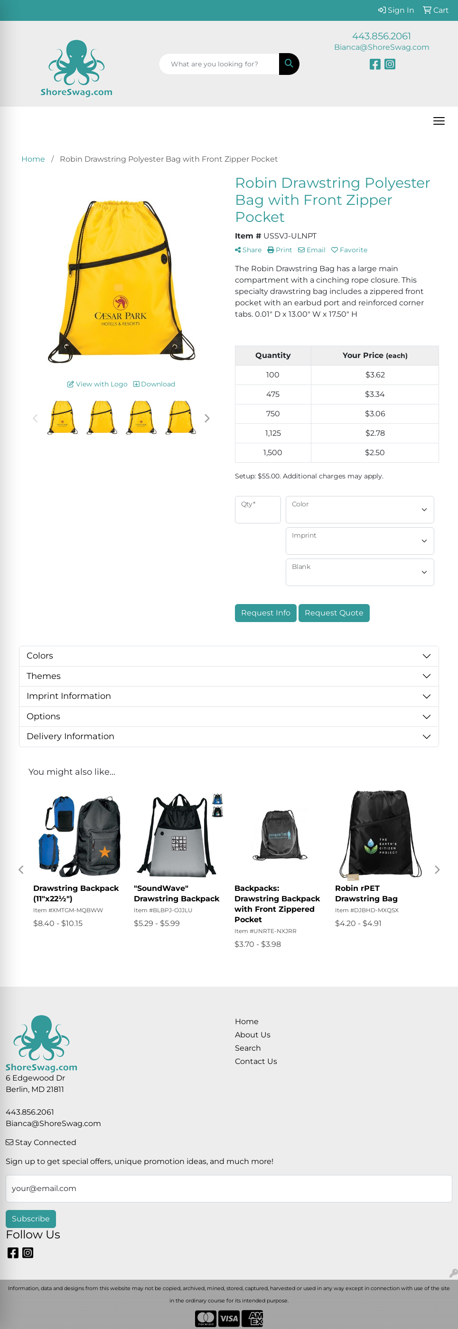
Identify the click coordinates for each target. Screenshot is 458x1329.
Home (247, 1021)
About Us (253, 1034)
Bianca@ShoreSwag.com (382, 47)
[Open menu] (439, 120)
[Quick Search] (219, 64)
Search (248, 1048)
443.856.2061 (381, 36)
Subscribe (31, 1218)
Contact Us (256, 1061)
